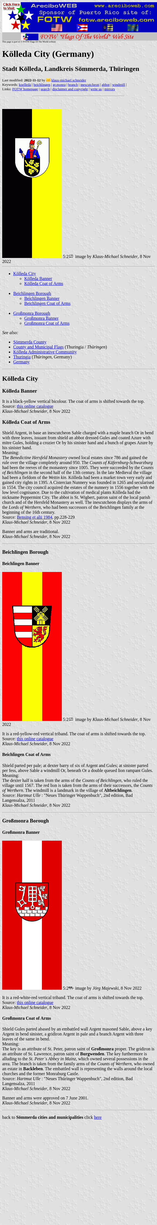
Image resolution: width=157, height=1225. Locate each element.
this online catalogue (35, 406)
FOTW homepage (25, 89)
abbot (106, 84)
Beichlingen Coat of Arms (47, 303)
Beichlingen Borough (32, 293)
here (98, 1117)
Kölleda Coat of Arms (43, 283)
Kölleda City (24, 273)
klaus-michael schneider (68, 80)
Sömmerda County (29, 342)
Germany (21, 361)
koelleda (25, 84)
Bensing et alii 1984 (34, 517)
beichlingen (41, 84)
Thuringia (22, 357)
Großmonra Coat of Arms (47, 323)
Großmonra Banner (41, 318)
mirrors (109, 89)
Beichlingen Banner (42, 298)
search (45, 89)
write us (96, 89)
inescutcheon (89, 84)
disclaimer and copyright (70, 89)
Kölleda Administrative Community (45, 352)
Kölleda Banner (38, 278)
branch (73, 84)
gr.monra (59, 84)
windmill (118, 84)
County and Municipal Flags (38, 347)
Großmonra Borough (31, 313)
